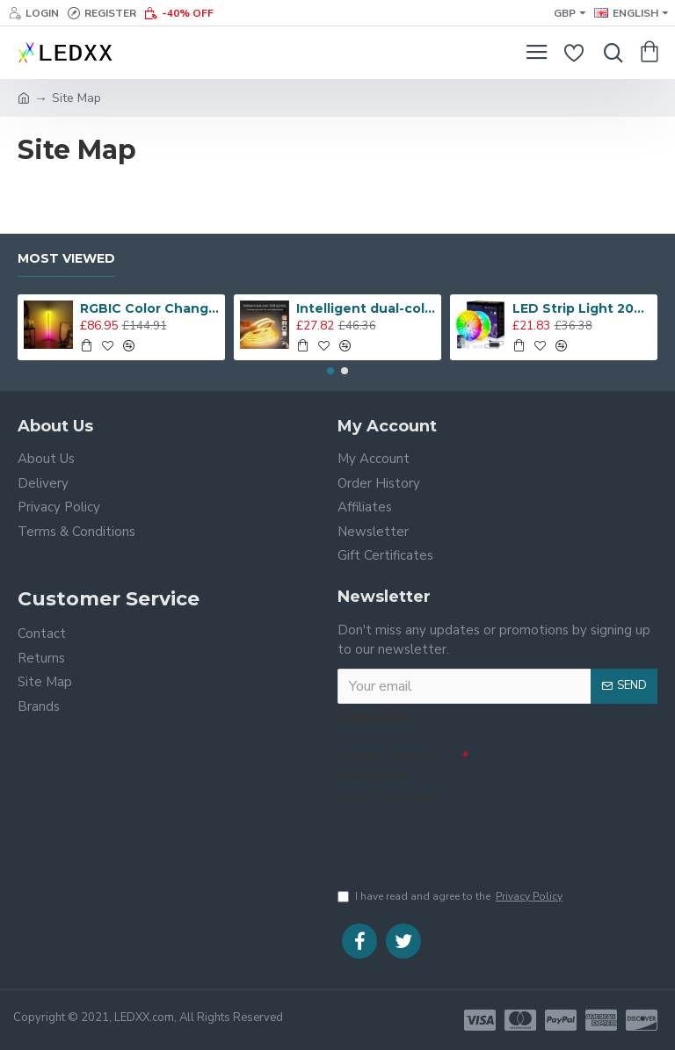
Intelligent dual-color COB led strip (366, 308)
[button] (330, 370)
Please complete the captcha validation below (389, 776)
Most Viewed (66, 258)
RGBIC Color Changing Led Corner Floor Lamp (150, 308)
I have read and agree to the (451, 896)
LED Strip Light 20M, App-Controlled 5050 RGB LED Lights (582, 308)
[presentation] (461, 841)
